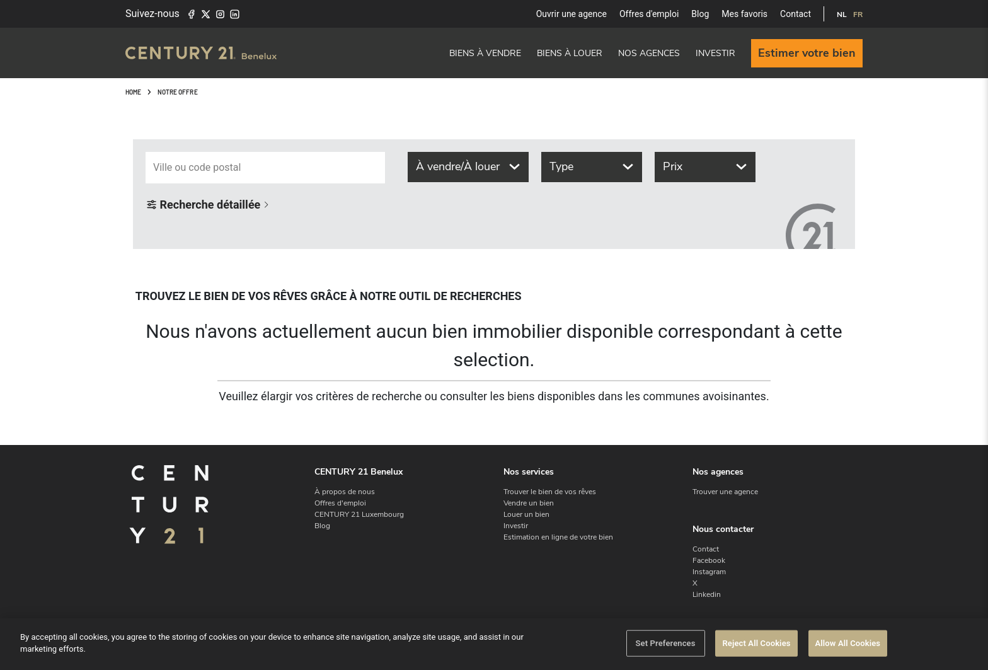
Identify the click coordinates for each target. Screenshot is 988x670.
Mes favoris (744, 14)
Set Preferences (665, 644)
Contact (795, 14)
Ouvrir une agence (571, 14)
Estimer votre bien (807, 53)
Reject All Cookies (756, 644)
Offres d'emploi (649, 14)
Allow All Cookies (848, 644)
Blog (700, 14)
